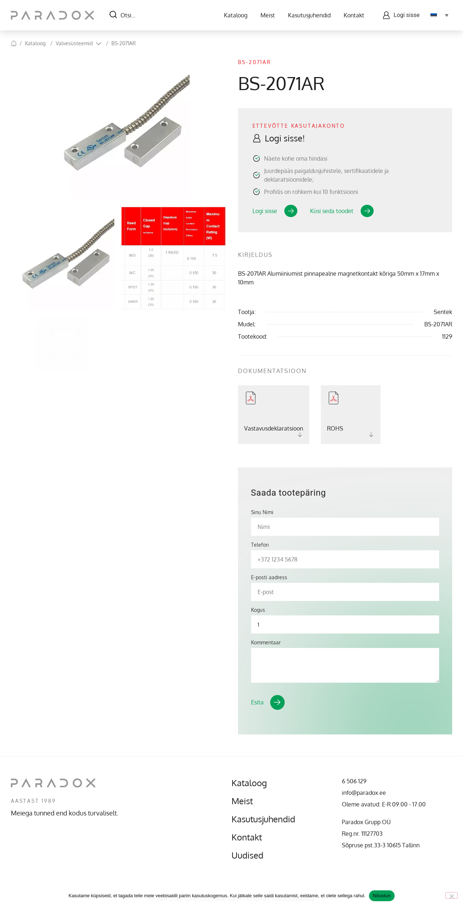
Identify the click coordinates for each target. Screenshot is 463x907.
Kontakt (354, 15)
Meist (267, 15)
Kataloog (235, 15)
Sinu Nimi (262, 512)
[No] (451, 895)
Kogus (258, 610)
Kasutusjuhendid (309, 15)
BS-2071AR (123, 43)
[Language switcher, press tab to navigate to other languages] (439, 15)
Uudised (247, 855)
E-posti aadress (269, 577)
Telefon (260, 544)
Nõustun (382, 895)
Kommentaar (266, 642)
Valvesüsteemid (74, 43)
